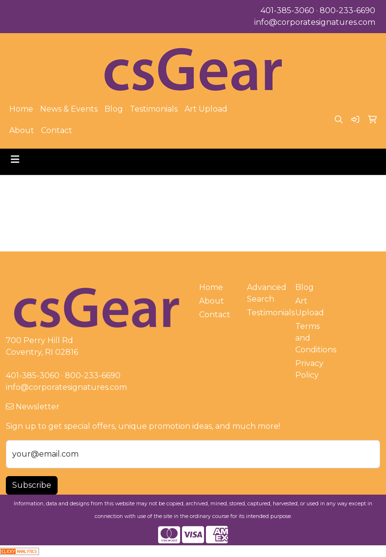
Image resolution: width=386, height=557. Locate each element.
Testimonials (154, 109)
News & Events (69, 109)
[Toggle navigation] (15, 159)
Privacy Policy (309, 369)
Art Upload (205, 109)
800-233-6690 (347, 10)
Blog (113, 109)
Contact (56, 130)
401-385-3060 (287, 10)
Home (21, 109)
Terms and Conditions (313, 338)
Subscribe (31, 485)
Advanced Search (265, 293)
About (21, 130)
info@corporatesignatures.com (314, 22)
